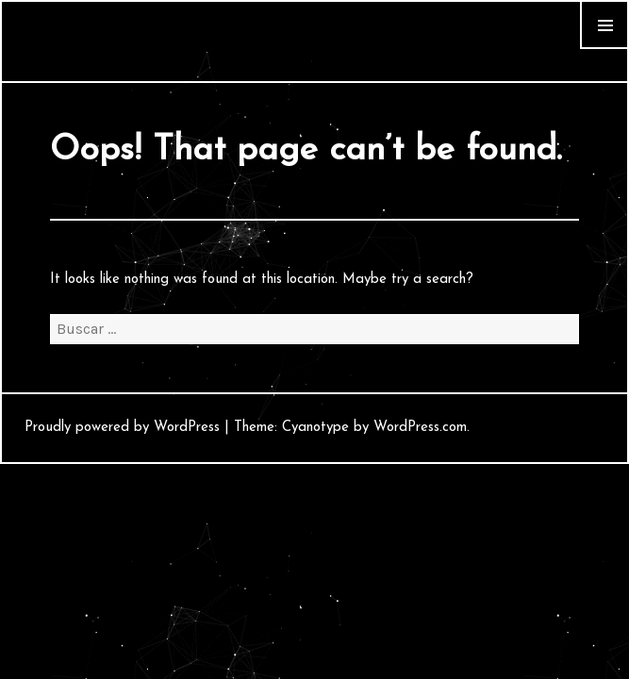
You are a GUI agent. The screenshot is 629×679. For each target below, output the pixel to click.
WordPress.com (420, 428)
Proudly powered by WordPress (122, 428)
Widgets (604, 48)
